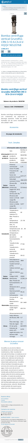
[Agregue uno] (9, 51)
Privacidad (12, 424)
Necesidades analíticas (6, 402)
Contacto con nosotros (6, 411)
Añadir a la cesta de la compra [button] (11, 55)
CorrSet (3, 400)
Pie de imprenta (5, 424)
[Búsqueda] (25, 13)
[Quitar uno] (2, 51)
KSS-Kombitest (4, 398)
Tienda (4, 6)
